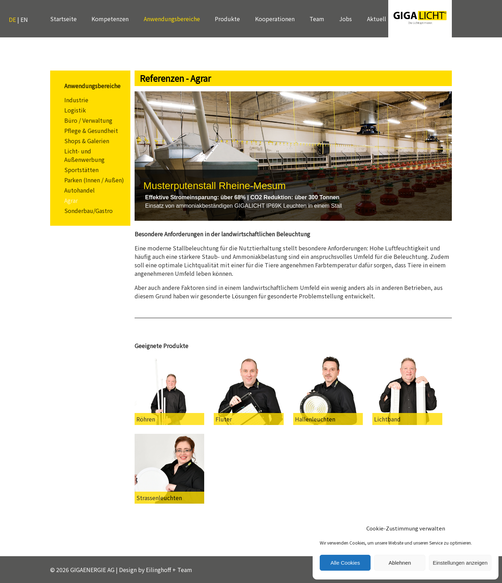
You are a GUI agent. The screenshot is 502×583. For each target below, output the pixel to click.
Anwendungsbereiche (172, 18)
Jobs (345, 18)
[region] (293, 156)
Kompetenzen (110, 18)
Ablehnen (400, 563)
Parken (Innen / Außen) (94, 180)
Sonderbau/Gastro (88, 210)
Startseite (63, 18)
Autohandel (79, 190)
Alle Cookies (345, 563)
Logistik (75, 110)
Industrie (76, 100)
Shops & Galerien (86, 140)
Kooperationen (275, 18)
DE (12, 19)
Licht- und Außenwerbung (84, 155)
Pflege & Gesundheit (91, 130)
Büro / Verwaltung (88, 120)
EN (24, 19)
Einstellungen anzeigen (460, 563)
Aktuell (376, 18)
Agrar (71, 200)
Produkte (227, 18)
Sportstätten (81, 169)
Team (316, 18)
